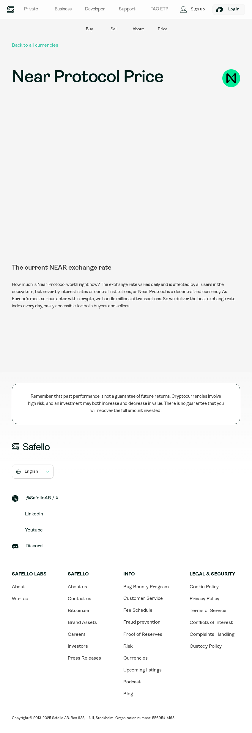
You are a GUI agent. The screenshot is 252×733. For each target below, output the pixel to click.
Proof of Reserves (142, 634)
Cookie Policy (204, 587)
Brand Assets (82, 622)
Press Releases (84, 658)
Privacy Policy (204, 599)
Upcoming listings (142, 670)
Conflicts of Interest (211, 622)
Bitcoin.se (78, 610)
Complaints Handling (212, 634)
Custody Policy (206, 646)
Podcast (132, 682)
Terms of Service (208, 610)
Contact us (79, 599)
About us (77, 587)
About (18, 587)
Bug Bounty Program (146, 587)
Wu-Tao (20, 599)
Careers (77, 634)
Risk (128, 646)
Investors (78, 646)
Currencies (135, 658)
